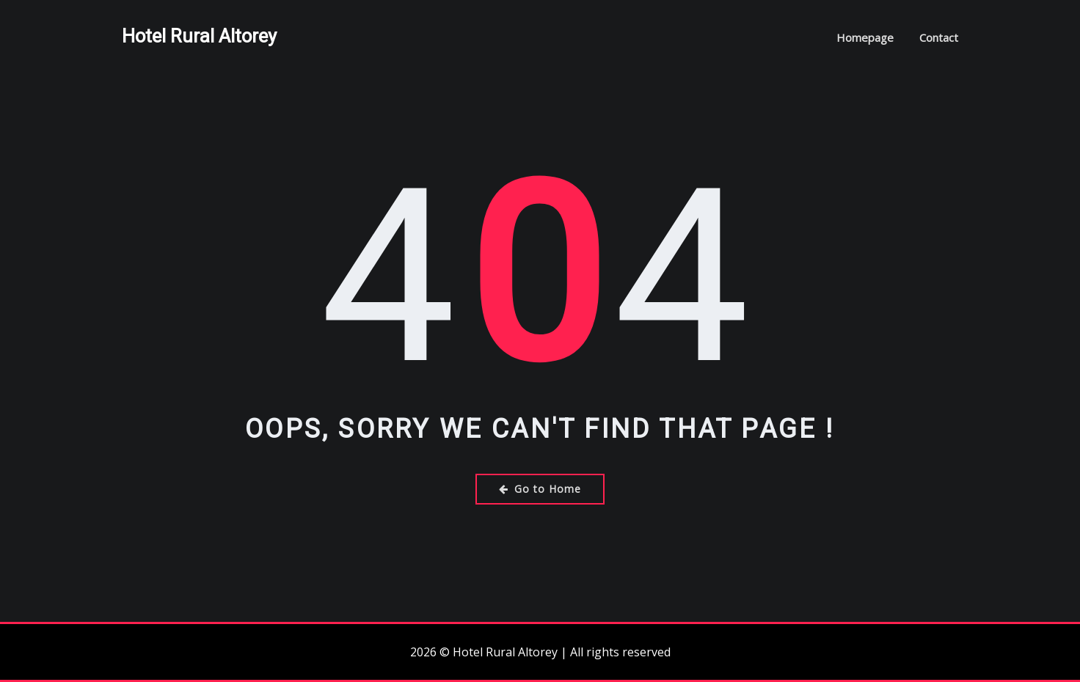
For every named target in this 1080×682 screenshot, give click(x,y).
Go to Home (540, 489)
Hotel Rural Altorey (199, 36)
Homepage (865, 37)
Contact (938, 37)
